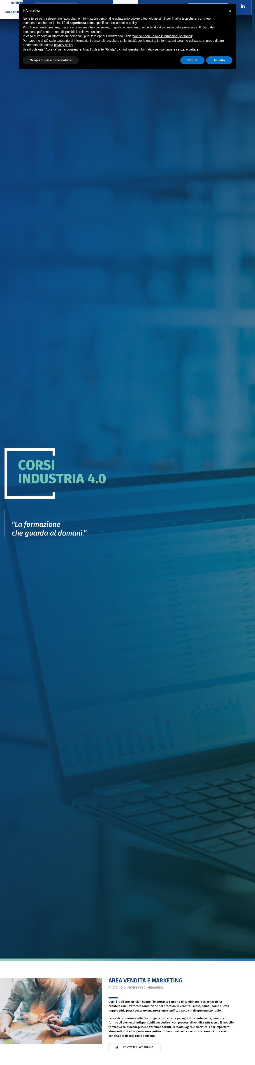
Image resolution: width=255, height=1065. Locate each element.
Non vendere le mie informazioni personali (162, 36)
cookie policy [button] (128, 23)
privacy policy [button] (63, 45)
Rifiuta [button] (192, 60)
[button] (230, 10)
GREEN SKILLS (13, 12)
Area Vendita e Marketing (146, 980)
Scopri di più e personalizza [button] (51, 60)
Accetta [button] (219, 60)
